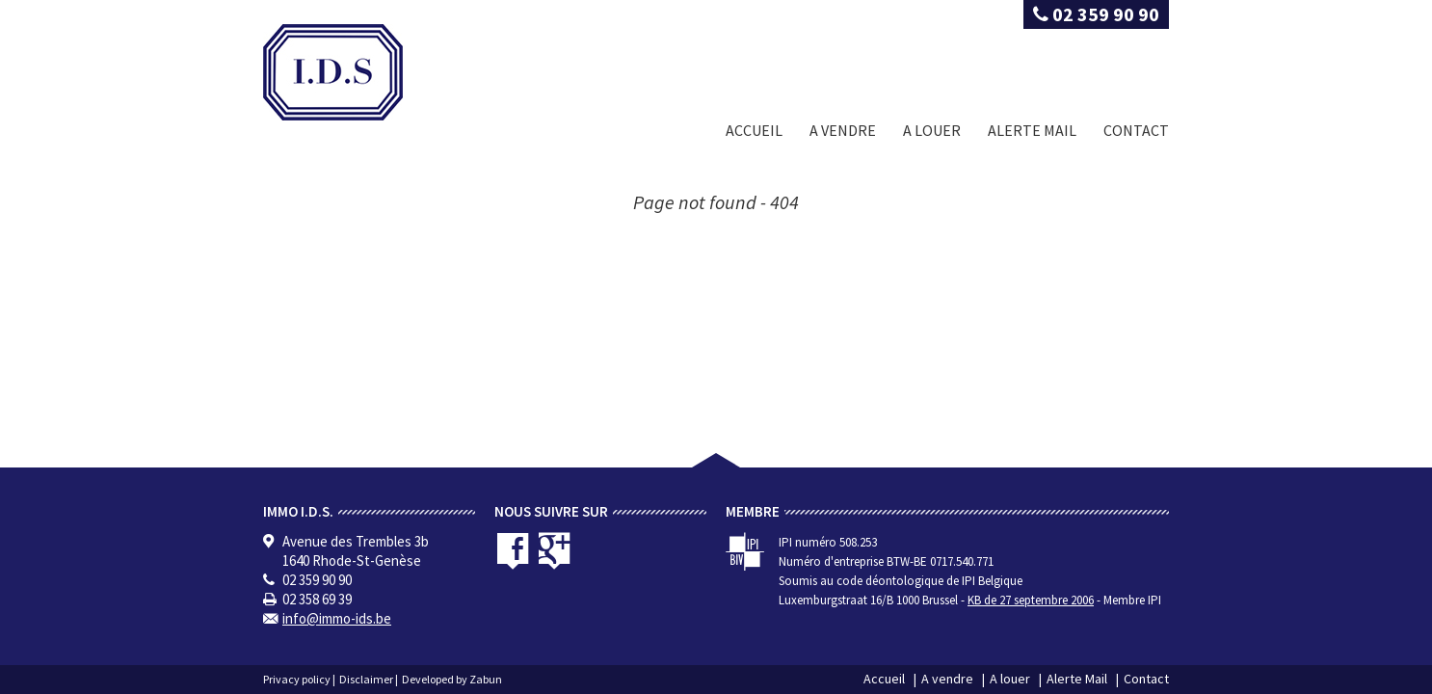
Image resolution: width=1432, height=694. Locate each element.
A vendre (842, 130)
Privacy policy (297, 679)
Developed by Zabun (452, 679)
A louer (932, 130)
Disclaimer (366, 679)
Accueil (754, 130)
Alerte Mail (1032, 130)
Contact (1136, 130)
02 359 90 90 (1096, 14)
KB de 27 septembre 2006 (1031, 600)
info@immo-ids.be (336, 618)
